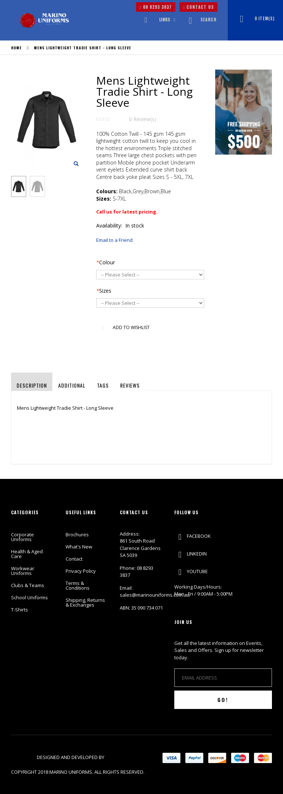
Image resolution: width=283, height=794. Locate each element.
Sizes (103, 290)
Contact (74, 558)
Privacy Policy (81, 571)
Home (16, 47)
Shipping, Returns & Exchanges (85, 602)
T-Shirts (19, 609)
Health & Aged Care (27, 554)
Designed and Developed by (71, 757)
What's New (79, 546)
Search (200, 19)
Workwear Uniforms (22, 570)
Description (32, 385)
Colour (105, 262)
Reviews (130, 385)
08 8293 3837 (156, 7)
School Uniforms (29, 597)
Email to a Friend (114, 240)
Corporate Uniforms (22, 537)
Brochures (77, 534)
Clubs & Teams (27, 585)
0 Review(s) (142, 119)
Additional (71, 385)
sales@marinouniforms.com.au (155, 595)
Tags (103, 385)
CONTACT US (198, 7)
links (164, 19)
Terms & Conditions (78, 585)
